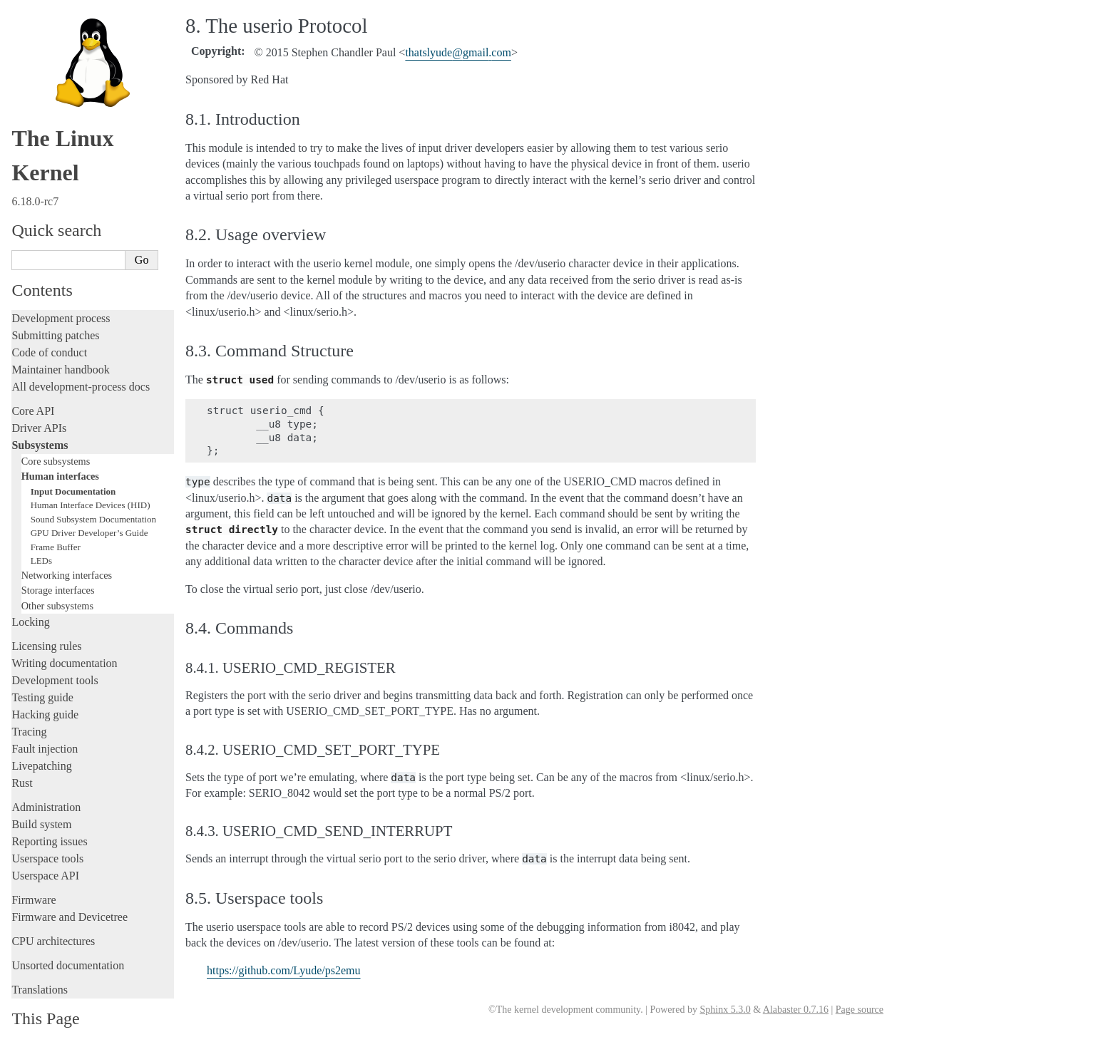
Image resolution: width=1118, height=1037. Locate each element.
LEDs (41, 537)
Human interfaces (60, 453)
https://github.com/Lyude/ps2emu (284, 970)
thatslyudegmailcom (458, 52)
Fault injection (44, 726)
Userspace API (45, 853)
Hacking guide (44, 692)
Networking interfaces (66, 552)
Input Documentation (73, 468)
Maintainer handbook (60, 347)
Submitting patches (55, 312)
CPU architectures (53, 918)
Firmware (33, 877)
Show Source (41, 1024)
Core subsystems (56, 438)
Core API (32, 388)
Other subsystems (57, 583)
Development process (60, 295)
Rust (21, 760)
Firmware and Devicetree (69, 894)
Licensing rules (46, 623)
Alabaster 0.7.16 (796, 1009)
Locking (30, 599)
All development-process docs (80, 364)
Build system (41, 801)
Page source (859, 1009)
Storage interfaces (58, 567)
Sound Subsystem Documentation (93, 496)
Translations (39, 967)
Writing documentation (64, 640)
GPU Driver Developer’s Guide (89, 510)
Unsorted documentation (67, 943)
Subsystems (39, 422)
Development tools (54, 657)
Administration (46, 784)
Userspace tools (47, 836)
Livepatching (41, 743)
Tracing (28, 709)
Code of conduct (49, 330)
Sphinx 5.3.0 (724, 1009)
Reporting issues (49, 818)
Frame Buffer (56, 524)
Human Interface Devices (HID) (90, 482)
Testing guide (42, 675)
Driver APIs (38, 405)
